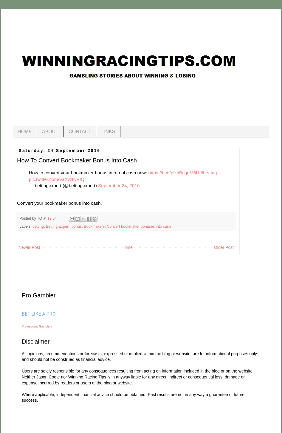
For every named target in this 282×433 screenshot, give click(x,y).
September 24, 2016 (119, 185)
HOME (25, 131)
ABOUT (50, 131)
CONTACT (80, 131)
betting (38, 226)
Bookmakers (94, 226)
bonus (77, 226)
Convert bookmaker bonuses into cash (139, 226)
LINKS (108, 131)
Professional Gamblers (37, 326)
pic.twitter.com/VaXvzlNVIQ (56, 179)
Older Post (224, 247)
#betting (209, 172)
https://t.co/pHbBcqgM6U (173, 172)
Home (126, 247)
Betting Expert (57, 226)
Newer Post (29, 247)
